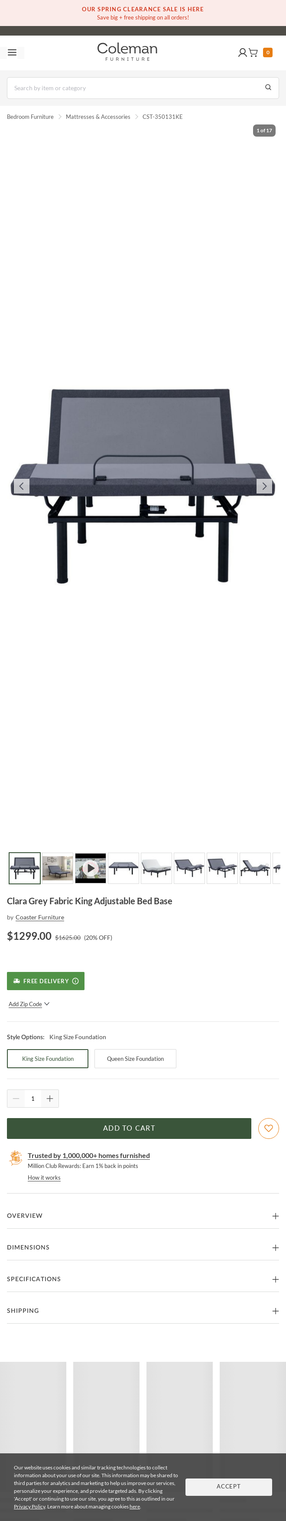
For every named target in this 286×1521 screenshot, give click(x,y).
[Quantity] (33, 1098)
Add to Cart (129, 1128)
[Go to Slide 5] (156, 868)
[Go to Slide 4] (123, 868)
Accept (229, 1487)
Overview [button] (25, 1216)
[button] (242, 53)
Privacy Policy (29, 1506)
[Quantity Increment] (49, 1098)
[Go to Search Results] (268, 88)
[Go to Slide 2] (57, 868)
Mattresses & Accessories (98, 116)
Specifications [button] (34, 1279)
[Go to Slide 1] (24, 868)
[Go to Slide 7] (222, 868)
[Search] (143, 88)
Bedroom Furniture (30, 116)
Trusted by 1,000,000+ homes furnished (89, 1155)
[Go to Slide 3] (90, 868)
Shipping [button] (23, 1311)
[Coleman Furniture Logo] (127, 53)
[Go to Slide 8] (255, 868)
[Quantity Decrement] (16, 1098)
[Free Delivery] (45, 981)
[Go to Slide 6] (189, 868)
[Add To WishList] (268, 1128)
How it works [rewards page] (44, 1177)
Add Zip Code (29, 1004)
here (135, 1506)
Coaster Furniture (40, 917)
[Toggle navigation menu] (12, 53)
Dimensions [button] (28, 1248)
